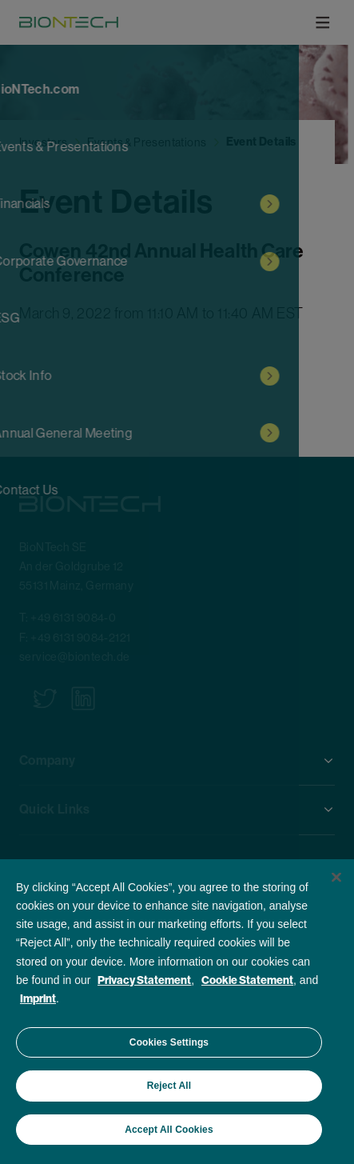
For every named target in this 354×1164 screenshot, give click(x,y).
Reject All (169, 1085)
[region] (177, 1011)
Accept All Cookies (169, 1129)
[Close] (336, 877)
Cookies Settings (169, 1042)
